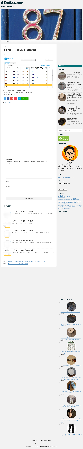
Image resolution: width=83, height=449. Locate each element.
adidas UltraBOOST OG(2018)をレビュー (72, 119)
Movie (63, 203)
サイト (7, 192)
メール (8, 186)
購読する (62, 65)
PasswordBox (74, 203)
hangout (79, 200)
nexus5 (66, 203)
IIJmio (62, 202)
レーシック (78, 206)
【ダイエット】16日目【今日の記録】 (23, 240)
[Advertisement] (28, 118)
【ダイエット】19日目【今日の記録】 (23, 211)
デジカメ (71, 206)
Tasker (68, 205)
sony (59, 205)
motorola (59, 203)
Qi (79, 203)
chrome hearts (76, 196)
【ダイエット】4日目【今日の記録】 (22, 250)
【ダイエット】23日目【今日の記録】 (23, 230)
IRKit (64, 202)
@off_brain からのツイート (66, 177)
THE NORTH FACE (73, 205)
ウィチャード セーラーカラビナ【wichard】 (71, 365)
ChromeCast (65, 199)
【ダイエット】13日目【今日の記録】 (23, 221)
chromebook (60, 199)
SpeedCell (62, 205)
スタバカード (66, 206)
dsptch (59, 200)
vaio (59, 206)
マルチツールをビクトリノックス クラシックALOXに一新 (74, 84)
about (8, 41)
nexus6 (69, 203)
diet (10, 102)
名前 (7, 181)
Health (7, 102)
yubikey (61, 206)
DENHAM (70, 199)
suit (65, 205)
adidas (61, 196)
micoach (77, 202)
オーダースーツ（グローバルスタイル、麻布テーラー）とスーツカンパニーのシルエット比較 (71, 420)
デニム (74, 206)
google (76, 201)
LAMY (71, 202)
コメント (9, 164)
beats (72, 196)
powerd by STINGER (52, 446)
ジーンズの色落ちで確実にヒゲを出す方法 (70, 312)
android (68, 196)
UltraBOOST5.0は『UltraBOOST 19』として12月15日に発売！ (74, 108)
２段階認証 (67, 208)
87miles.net (12, 2)
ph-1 (78, 203)
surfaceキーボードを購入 (74, 73)
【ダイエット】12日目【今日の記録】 (18, 264)
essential (62, 200)
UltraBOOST (79, 205)
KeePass (68, 202)
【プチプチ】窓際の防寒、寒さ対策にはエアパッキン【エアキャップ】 (27, 261)
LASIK (73, 202)
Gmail (72, 200)
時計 (63, 208)
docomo (77, 199)
